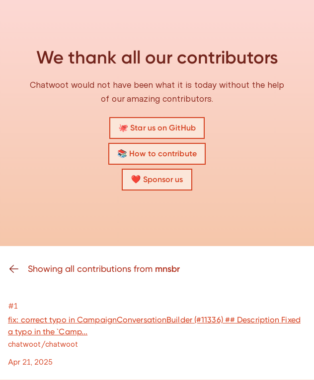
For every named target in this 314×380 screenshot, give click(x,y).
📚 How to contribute (157, 153)
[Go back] (18, 269)
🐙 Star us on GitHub (157, 127)
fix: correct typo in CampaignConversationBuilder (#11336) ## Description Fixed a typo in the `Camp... (154, 325)
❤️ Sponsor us (157, 179)
